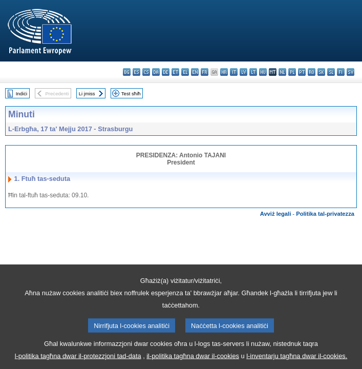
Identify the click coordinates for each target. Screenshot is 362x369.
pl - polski (292, 72)
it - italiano (234, 72)
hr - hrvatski (224, 72)
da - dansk (156, 72)
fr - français (204, 72)
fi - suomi (341, 72)
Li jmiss (87, 93)
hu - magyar (263, 72)
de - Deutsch (165, 72)
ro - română (311, 72)
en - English (195, 72)
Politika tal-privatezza (325, 214)
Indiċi (21, 93)
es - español (136, 72)
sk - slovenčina (321, 72)
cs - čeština (146, 72)
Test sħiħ (131, 93)
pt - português (302, 72)
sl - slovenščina (331, 72)
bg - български (127, 72)
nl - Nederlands (282, 72)
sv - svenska (350, 72)
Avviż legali (275, 214)
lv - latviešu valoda (243, 72)
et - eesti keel (175, 72)
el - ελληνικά (185, 72)
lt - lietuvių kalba (253, 72)
